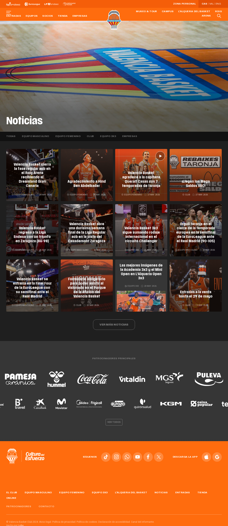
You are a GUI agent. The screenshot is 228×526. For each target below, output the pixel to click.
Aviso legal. (45, 519)
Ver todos (114, 420)
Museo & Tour (146, 11)
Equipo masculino (35, 136)
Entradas (13, 16)
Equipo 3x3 (108, 136)
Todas (11, 136)
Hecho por (15, 523)
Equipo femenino (68, 136)
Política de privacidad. (64, 519)
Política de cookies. (87, 519)
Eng (218, 4)
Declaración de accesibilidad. (114, 519)
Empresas (79, 16)
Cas (204, 4)
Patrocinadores (18, 504)
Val (211, 4)
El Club (11, 490)
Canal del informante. (142, 519)
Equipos (32, 16)
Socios (47, 16)
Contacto (46, 504)
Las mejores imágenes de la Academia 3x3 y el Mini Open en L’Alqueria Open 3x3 (141, 269)
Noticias (161, 490)
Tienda (63, 16)
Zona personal (184, 4)
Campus (168, 11)
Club (90, 136)
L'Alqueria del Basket (194, 11)
